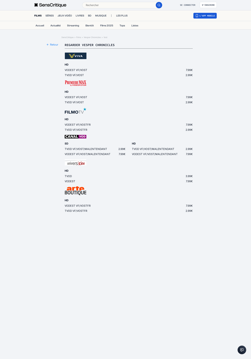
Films (78, 37)
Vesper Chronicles (92, 37)
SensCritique (67, 37)
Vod (105, 37)
